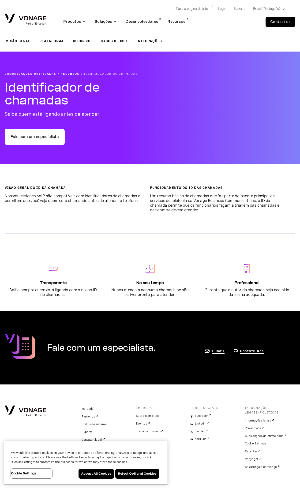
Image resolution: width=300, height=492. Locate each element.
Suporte (87, 432)
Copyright (251, 459)
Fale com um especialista (35, 136)
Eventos (141, 423)
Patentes (251, 451)
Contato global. (92, 439)
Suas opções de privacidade (264, 436)
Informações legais (258, 420)
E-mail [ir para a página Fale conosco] (218, 351)
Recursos (176, 21)
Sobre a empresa (148, 415)
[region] (86, 463)
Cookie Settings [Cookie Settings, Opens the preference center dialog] (24, 473)
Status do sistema (94, 424)
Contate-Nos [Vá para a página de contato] (252, 351)
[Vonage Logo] (25, 20)
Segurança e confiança (261, 467)
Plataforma (51, 41)
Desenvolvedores (142, 21)
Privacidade (253, 428)
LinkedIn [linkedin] (200, 423)
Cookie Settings (256, 443)
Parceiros (88, 416)
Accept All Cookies (96, 473)
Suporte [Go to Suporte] (240, 9)
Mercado (88, 408)
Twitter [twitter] (200, 431)
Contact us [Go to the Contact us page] (280, 22)
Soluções (103, 21)
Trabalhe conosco (148, 431)
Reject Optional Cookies (137, 473)
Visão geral (18, 41)
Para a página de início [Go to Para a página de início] (193, 9)
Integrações (149, 41)
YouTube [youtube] (201, 439)
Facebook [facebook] (201, 415)
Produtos (72, 21)
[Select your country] (267, 9)
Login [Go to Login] (222, 9)
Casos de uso (114, 41)
